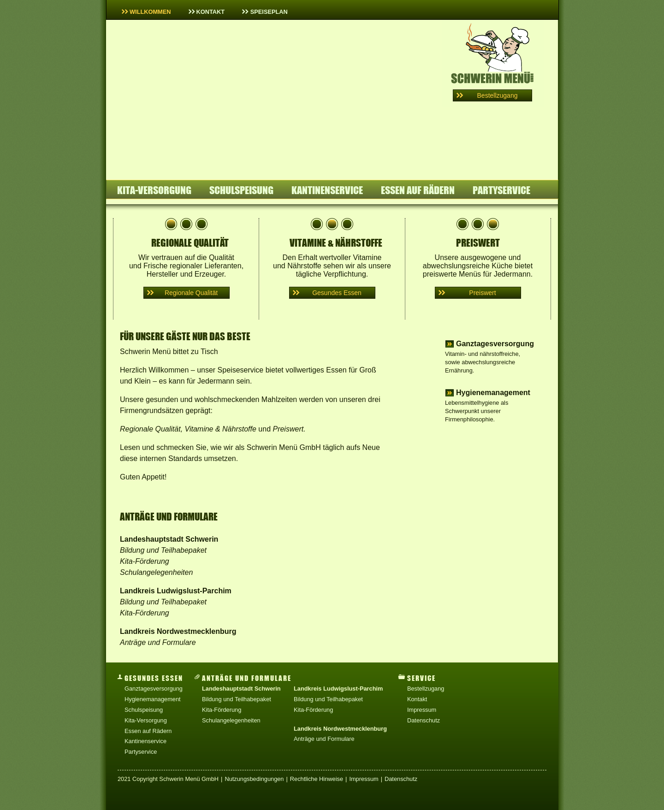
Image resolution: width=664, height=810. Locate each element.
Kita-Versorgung (154, 190)
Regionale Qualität (150, 429)
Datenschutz (423, 720)
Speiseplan (265, 11)
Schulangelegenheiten (156, 572)
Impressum (421, 709)
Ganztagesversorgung (495, 344)
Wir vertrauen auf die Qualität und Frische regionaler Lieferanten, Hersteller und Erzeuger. (186, 248)
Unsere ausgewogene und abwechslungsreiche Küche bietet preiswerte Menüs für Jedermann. (477, 258)
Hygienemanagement (493, 392)
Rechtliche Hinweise (316, 778)
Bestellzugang (425, 688)
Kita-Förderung (144, 561)
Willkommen (146, 11)
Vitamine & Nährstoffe (220, 429)
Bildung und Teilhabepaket (163, 550)
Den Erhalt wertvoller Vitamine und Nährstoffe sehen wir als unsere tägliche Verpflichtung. (332, 258)
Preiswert (288, 429)
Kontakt (207, 11)
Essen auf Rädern (418, 190)
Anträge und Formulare (158, 642)
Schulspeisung (241, 190)
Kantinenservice (327, 190)
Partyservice (501, 190)
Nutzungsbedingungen (254, 778)
